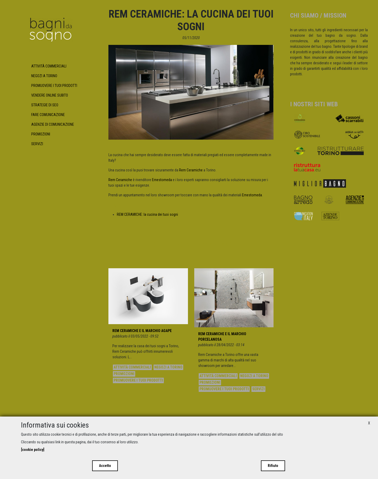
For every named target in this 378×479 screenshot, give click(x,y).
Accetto (105, 466)
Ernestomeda (162, 180)
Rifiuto (273, 466)
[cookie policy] (32, 450)
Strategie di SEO (44, 105)
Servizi (37, 144)
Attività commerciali (48, 66)
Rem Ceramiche (191, 170)
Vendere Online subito (49, 95)
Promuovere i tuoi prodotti (54, 85)
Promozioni (40, 134)
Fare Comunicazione (48, 115)
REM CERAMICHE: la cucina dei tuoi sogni (147, 214)
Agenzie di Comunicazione (52, 124)
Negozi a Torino (44, 76)
